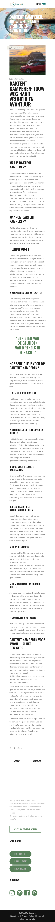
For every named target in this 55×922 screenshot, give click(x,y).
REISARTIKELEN (20, 868)
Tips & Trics (17, 47)
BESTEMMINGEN (20, 854)
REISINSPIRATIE (20, 861)
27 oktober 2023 (18, 78)
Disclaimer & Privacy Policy (22, 916)
